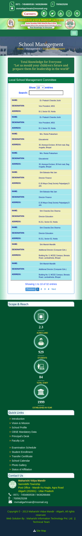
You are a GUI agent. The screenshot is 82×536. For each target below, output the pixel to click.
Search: (41, 92)
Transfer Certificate (22, 456)
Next (54, 289)
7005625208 (62, 4)
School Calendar (21, 460)
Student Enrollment (22, 452)
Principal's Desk (20, 436)
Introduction (18, 418)
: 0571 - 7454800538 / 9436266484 (31, 494)
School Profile (19, 427)
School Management (53, 48)
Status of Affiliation (22, 469)
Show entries (41, 87)
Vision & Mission (21, 423)
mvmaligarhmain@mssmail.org (31, 8)
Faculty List (18, 440)
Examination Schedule (24, 447)
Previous (30, 289)
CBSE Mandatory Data (24, 431)
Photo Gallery (19, 465)
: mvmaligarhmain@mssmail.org (30, 502)
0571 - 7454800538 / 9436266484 (31, 4)
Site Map (42, 530)
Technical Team (41, 522)
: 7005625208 (19, 498)
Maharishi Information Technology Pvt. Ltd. (49, 518)
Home (20, 48)
